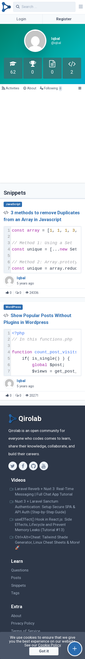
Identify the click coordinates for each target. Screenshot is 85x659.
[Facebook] (23, 466)
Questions (20, 570)
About (16, 615)
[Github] (33, 466)
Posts (16, 577)
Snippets (18, 585)
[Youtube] (43, 466)
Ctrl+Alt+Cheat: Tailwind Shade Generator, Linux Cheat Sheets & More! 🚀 (47, 542)
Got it (44, 651)
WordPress (13, 307)
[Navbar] (80, 7)
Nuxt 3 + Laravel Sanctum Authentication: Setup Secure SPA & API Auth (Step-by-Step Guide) (45, 506)
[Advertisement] (42, 138)
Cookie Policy (49, 645)
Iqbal (21, 278)
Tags (15, 593)
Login (21, 19)
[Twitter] (12, 466)
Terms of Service (25, 631)
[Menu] (79, 88)
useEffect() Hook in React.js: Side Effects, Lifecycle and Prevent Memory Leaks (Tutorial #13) (43, 524)
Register (64, 19)
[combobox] (44, 7)
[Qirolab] (5, 7)
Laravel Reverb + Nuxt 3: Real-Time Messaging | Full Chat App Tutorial (44, 491)
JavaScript (13, 204)
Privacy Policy (22, 623)
